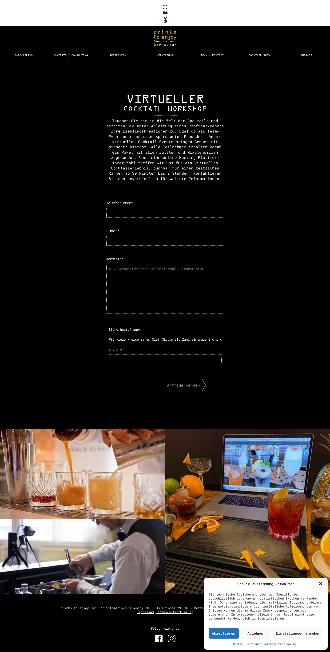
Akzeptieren (223, 633)
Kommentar (165, 285)
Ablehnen (255, 633)
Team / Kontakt (212, 55)
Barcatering (24, 55)
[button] (320, 583)
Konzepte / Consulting (70, 55)
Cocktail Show (259, 55)
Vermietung (165, 55)
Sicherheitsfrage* (165, 345)
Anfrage (306, 55)
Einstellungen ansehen (298, 633)
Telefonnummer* (165, 209)
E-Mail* (165, 237)
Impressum (145, 612)
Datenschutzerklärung (279, 644)
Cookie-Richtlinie (247, 644)
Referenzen (118, 55)
